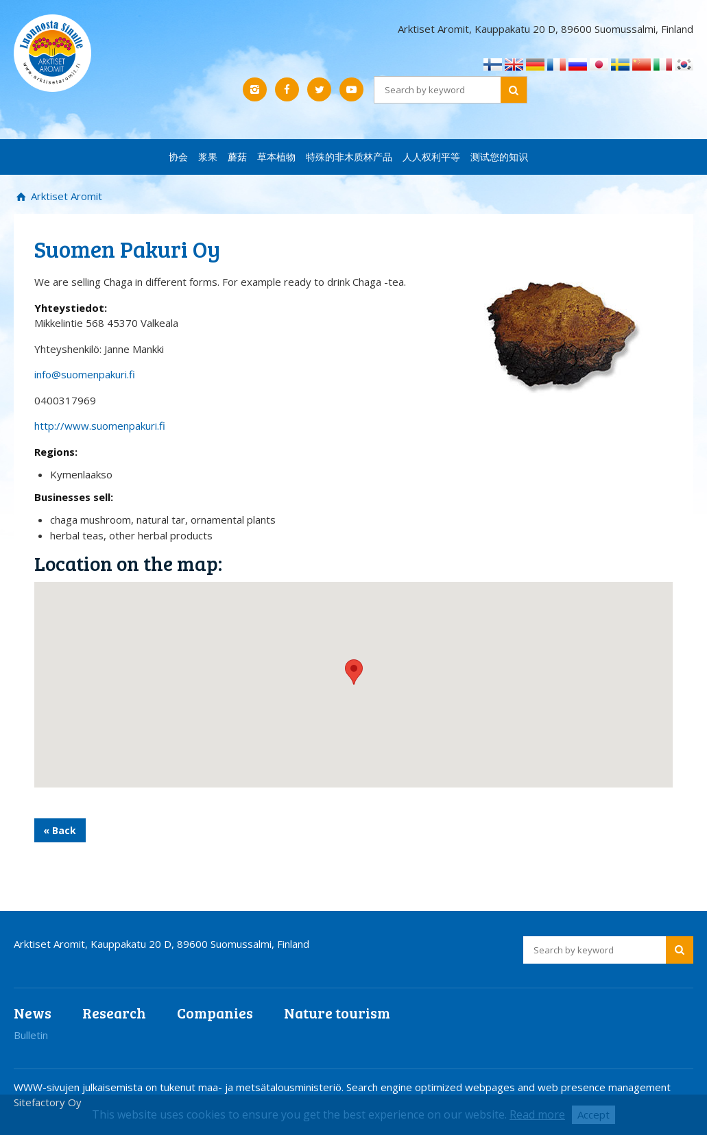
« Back (59, 830)
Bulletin (31, 1035)
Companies (215, 1013)
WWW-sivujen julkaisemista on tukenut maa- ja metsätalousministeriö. (180, 1087)
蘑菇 (237, 156)
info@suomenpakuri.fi (84, 374)
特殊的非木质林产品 (349, 156)
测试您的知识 (499, 156)
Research (114, 1013)
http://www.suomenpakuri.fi (99, 425)
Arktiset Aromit (65, 196)
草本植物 (276, 156)
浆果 (207, 156)
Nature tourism (337, 1013)
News (32, 1013)
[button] (354, 672)
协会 (178, 156)
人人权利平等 (431, 156)
